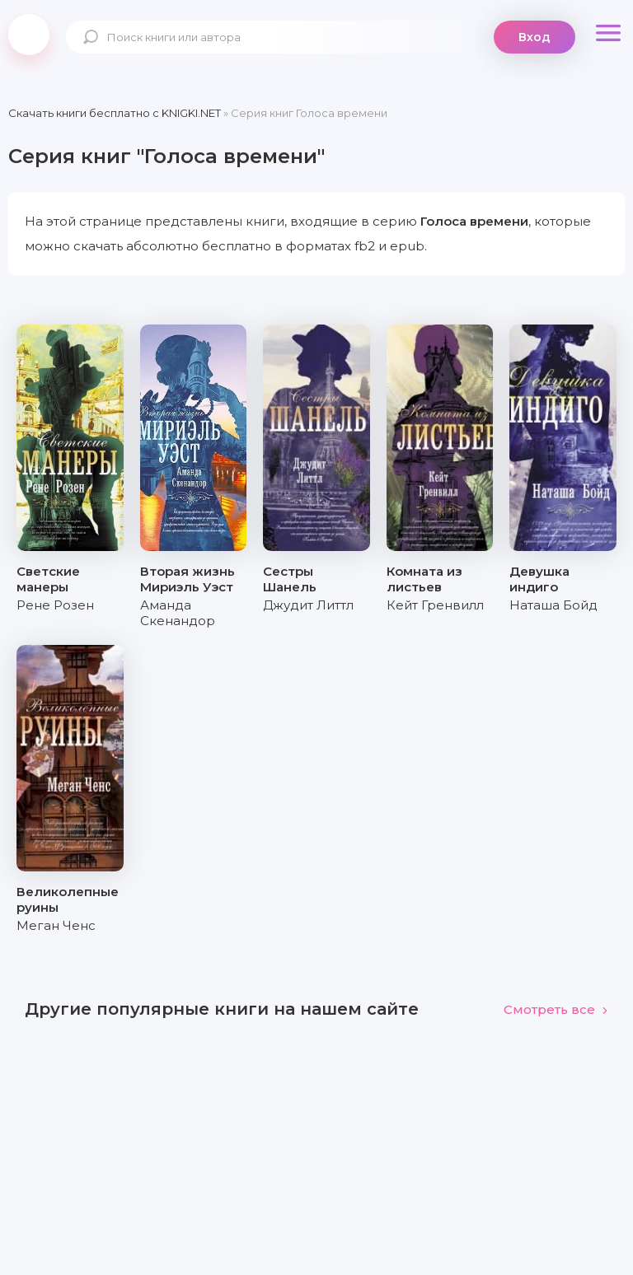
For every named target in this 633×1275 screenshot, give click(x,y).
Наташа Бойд (553, 605)
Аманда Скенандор (177, 612)
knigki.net (28, 34)
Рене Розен (55, 605)
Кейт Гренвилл (435, 605)
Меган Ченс (56, 925)
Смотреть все (556, 1009)
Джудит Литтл (308, 605)
